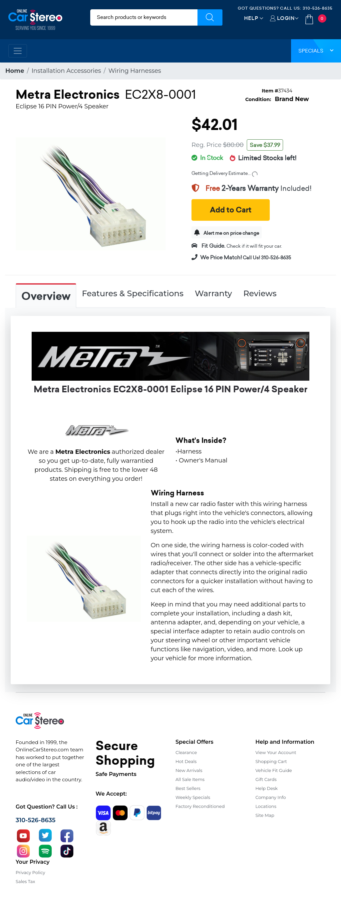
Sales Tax (25, 881)
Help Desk (266, 788)
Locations (265, 806)
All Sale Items (189, 779)
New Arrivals (188, 770)
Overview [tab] (46, 296)
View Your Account (275, 752)
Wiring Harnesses (134, 70)
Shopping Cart (271, 761)
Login (286, 18)
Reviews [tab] (260, 293)
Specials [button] (316, 50)
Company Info (270, 797)
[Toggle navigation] (17, 51)
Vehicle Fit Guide (273, 770)
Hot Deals (185, 761)
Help (251, 18)
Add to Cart (230, 209)
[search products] (143, 17)
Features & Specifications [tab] (132, 293)
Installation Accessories (66, 70)
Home (14, 70)
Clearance (186, 752)
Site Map (264, 815)
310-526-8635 (318, 8)
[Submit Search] (209, 17)
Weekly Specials (192, 797)
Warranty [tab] (213, 293)
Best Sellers (187, 788)
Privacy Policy (30, 872)
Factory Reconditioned (200, 806)
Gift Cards (266, 779)
